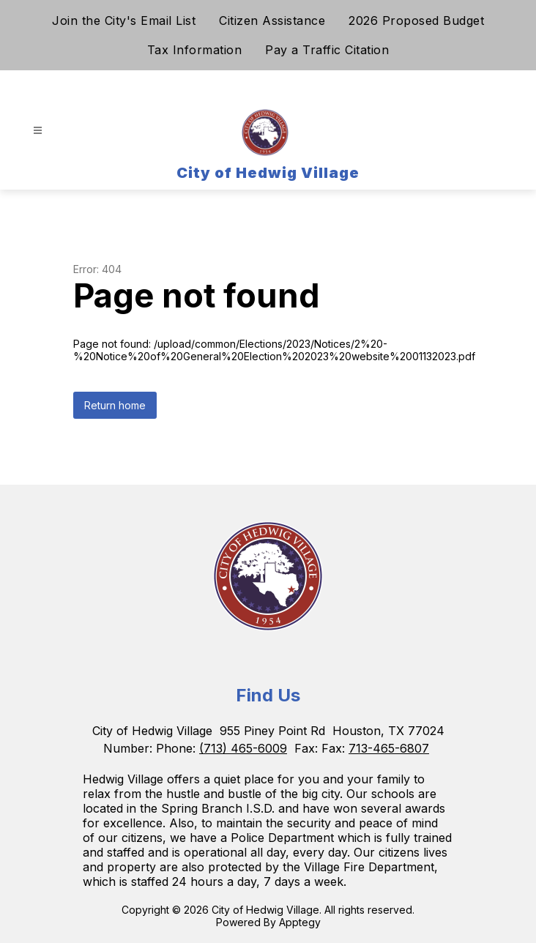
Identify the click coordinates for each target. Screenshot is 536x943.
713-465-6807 (389, 748)
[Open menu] (37, 130)
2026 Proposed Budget (416, 20)
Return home (115, 405)
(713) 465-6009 (243, 748)
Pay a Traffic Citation (327, 49)
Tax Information (194, 49)
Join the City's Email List (124, 20)
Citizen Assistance (272, 20)
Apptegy (300, 922)
